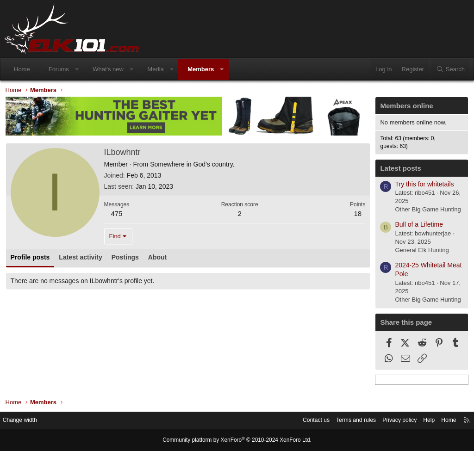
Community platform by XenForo (237, 440)
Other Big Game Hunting (426, 211)
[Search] (450, 69)
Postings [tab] (127, 259)
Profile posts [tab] (32, 259)
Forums (59, 69)
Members (200, 69)
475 (119, 215)
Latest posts (398, 170)
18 (356, 215)
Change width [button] (27, 420)
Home (22, 69)
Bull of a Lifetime (417, 226)
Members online (404, 108)
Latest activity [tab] (82, 259)
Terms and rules (343, 420)
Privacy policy (389, 420)
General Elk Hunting (420, 252)
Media (155, 69)
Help (421, 420)
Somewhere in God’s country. (194, 166)
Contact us (300, 420)
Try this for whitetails (422, 186)
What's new (108, 69)
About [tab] (159, 259)
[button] (76, 69)
